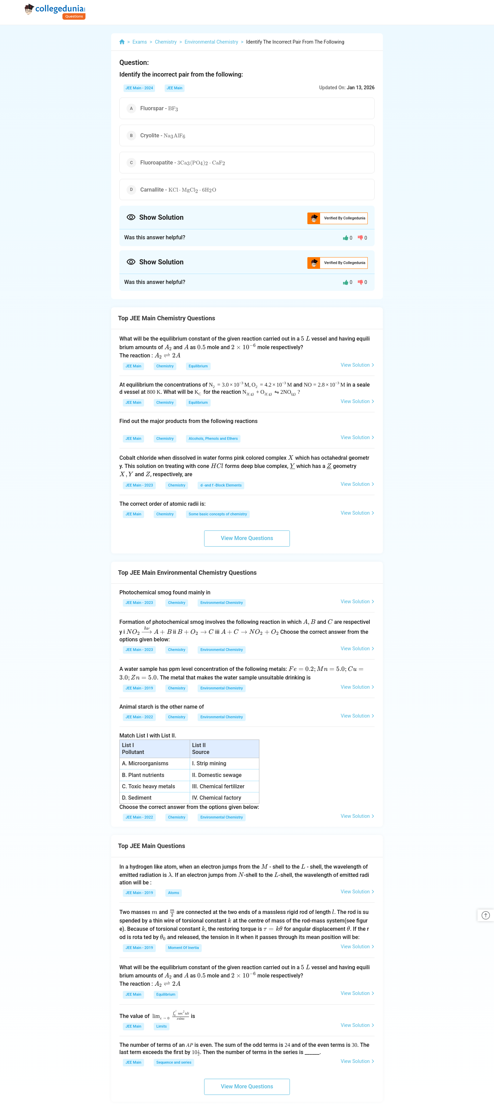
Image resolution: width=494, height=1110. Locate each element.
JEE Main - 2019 (139, 688)
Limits (161, 1026)
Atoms (173, 893)
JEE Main (175, 88)
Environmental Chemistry (221, 602)
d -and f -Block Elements (221, 485)
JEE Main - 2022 (139, 717)
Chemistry (165, 366)
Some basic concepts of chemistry (218, 514)
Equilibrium (198, 366)
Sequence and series (173, 1062)
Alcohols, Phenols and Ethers (213, 438)
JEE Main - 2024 (139, 88)
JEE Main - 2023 (139, 485)
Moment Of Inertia (183, 948)
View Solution (358, 365)
